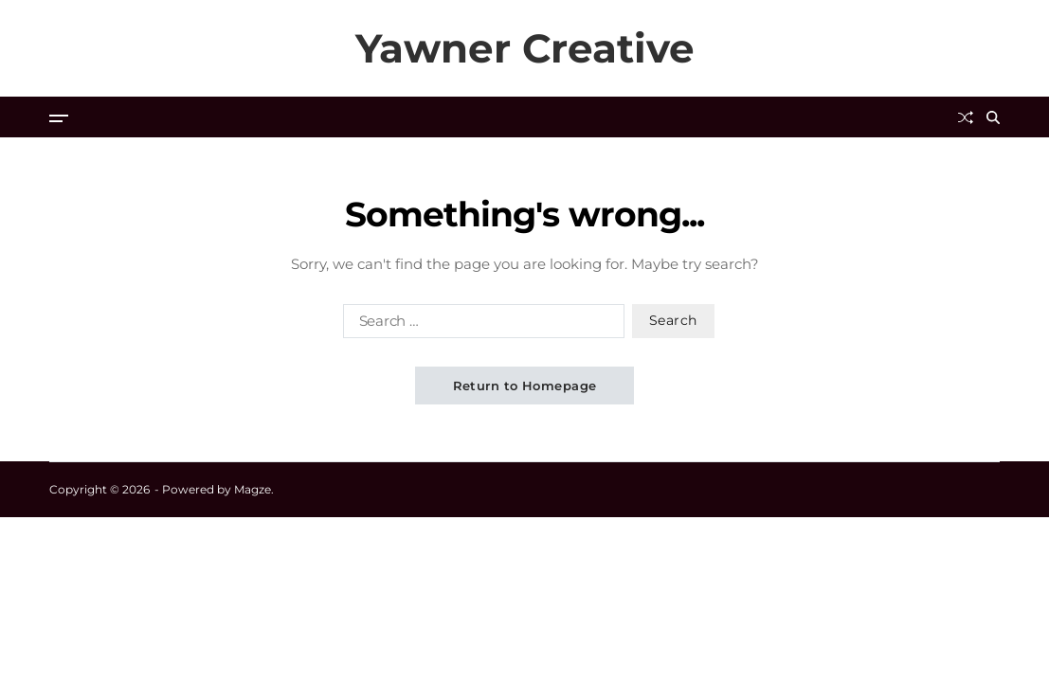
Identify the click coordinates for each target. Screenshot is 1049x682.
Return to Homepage (525, 385)
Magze (252, 489)
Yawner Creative (525, 48)
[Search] (993, 117)
